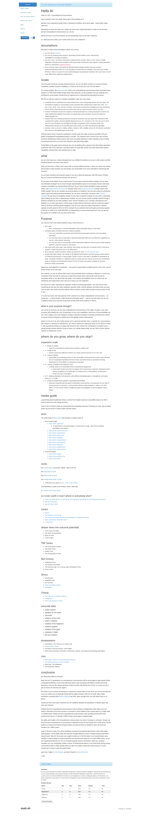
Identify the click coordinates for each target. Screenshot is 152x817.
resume (22, 33)
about (22, 24)
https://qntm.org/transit (56, 423)
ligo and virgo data (51, 502)
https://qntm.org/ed (55, 454)
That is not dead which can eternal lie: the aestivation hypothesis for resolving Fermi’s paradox (75, 499)
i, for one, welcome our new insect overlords (56, 5)
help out (22, 28)
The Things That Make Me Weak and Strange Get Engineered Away (67, 517)
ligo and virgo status (51, 504)
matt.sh (25, 808)
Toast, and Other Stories (53, 585)
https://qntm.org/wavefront (57, 449)
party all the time (82, 752)
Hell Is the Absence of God (53, 601)
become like (89, 252)
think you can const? (26, 20)
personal (27, 4)
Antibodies (48, 587)
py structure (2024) (25, 12)
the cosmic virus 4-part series (51, 490)
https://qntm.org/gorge (56, 437)
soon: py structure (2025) (27, 16)
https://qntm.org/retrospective (58, 430)
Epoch (47, 513)
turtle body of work (50, 471)
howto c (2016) (24, 8)
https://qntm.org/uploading (57, 440)
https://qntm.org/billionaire (57, 447)
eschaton (58, 53)
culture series (48, 468)
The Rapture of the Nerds (53, 515)
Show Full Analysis (47, 801)
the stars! (96, 252)
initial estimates (62, 90)
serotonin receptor (88, 188)
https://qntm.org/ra (55, 458)
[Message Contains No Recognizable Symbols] (60, 659)
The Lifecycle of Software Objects (56, 596)
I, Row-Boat (49, 522)
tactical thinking (64, 696)
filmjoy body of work (50, 475)
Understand (49, 598)
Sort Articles (25, 37)
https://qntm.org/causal (56, 435)
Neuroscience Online (51, 646)
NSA (106, 105)
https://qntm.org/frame (56, 444)
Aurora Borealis (58, 752)
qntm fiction (57, 418)
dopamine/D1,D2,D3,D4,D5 (58, 188)
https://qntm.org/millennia (57, 442)
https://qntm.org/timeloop (57, 433)
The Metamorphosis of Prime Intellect (57, 662)
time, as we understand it (69, 483)
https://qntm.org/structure (57, 456)
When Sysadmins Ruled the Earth (56, 520)
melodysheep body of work (53, 479)
